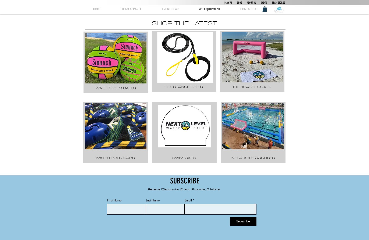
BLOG (239, 2)
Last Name (153, 200)
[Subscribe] (243, 221)
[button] (264, 9)
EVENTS (264, 2)
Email (188, 200)
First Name (114, 200)
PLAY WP (228, 2)
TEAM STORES (278, 2)
